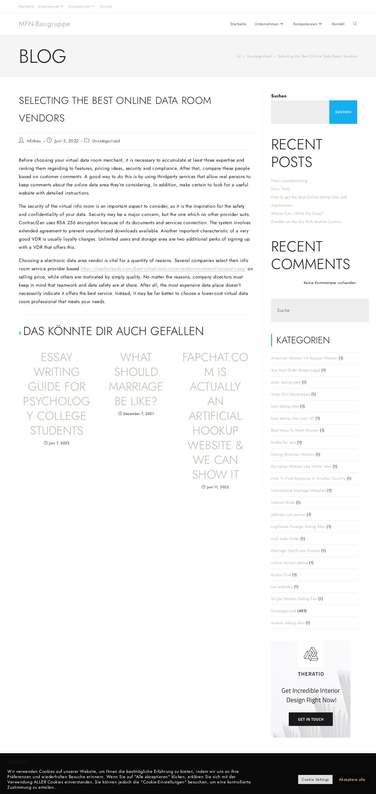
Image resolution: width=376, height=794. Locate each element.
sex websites (282, 586)
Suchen (279, 96)
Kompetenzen (82, 6)
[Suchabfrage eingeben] (320, 310)
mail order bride (285, 538)
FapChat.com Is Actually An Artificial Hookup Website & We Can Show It (215, 416)
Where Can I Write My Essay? (297, 213)
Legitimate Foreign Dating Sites (298, 526)
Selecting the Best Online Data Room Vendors (317, 56)
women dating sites (287, 623)
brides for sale (283, 442)
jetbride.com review (288, 514)
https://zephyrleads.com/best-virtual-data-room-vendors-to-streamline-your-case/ (163, 268)
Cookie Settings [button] (315, 779)
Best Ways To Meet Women (295, 430)
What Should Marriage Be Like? (136, 379)
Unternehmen (51, 6)
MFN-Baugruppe (44, 23)
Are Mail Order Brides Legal (295, 370)
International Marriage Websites (298, 490)
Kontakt (106, 6)
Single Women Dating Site (294, 599)
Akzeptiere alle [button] (352, 779)
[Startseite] (239, 56)
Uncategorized (106, 141)
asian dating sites (286, 382)
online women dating (289, 562)
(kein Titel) (280, 189)
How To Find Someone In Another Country (308, 478)
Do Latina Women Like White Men (301, 466)
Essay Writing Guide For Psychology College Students (56, 394)
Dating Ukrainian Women (292, 454)
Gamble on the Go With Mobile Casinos (306, 221)
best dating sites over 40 (292, 418)
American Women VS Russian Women (304, 358)
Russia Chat (281, 574)
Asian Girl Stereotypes (290, 394)
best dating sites (285, 406)
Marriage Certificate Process (295, 550)
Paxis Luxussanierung (289, 180)
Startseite (26, 6)
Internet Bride (283, 502)
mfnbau (34, 141)
